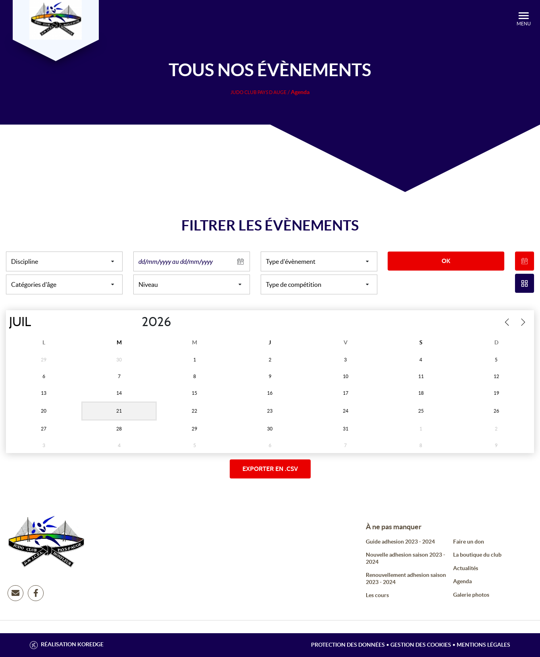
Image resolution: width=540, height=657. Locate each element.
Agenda (462, 581)
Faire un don (468, 541)
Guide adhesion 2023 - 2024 (400, 541)
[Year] (135, 322)
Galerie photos (471, 595)
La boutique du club (477, 554)
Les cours (377, 595)
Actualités (465, 568)
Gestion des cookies (420, 645)
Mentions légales (483, 645)
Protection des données (348, 645)
